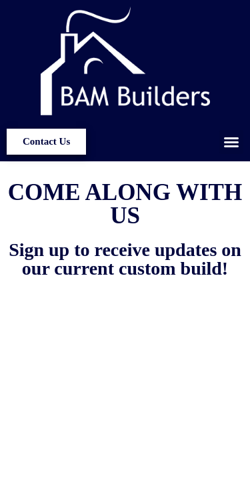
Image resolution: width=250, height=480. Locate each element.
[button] (231, 142)
